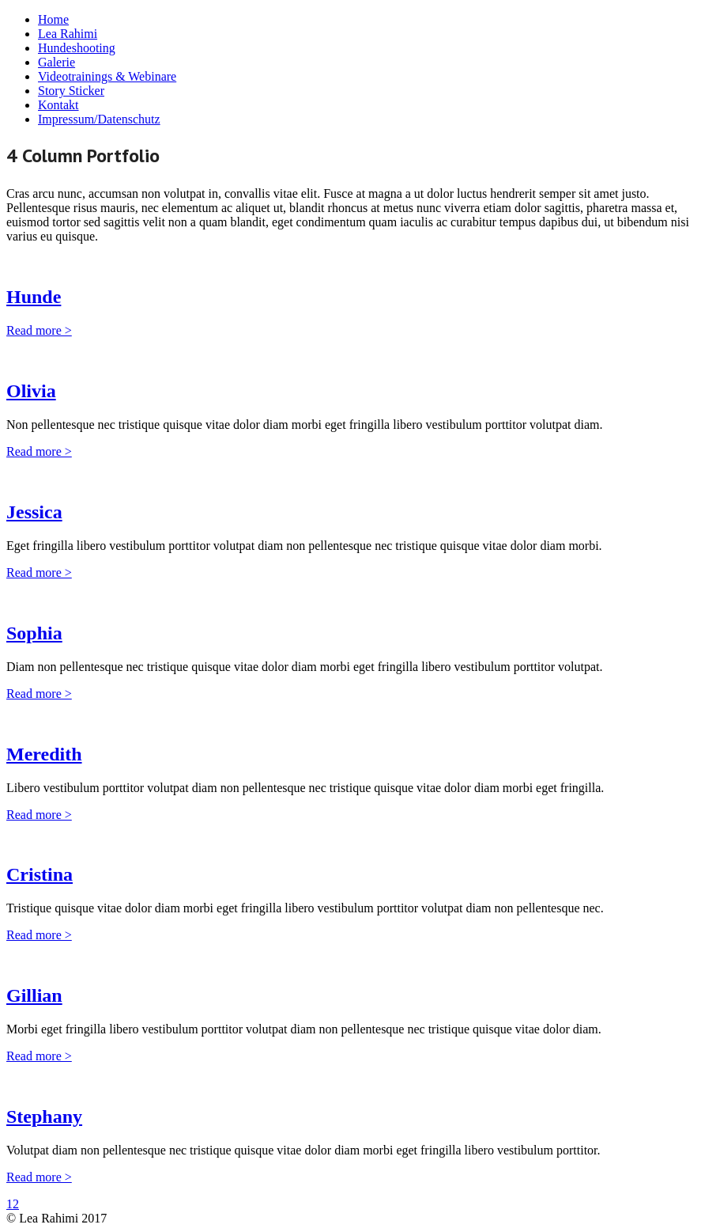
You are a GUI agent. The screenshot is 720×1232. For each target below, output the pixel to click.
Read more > (39, 330)
